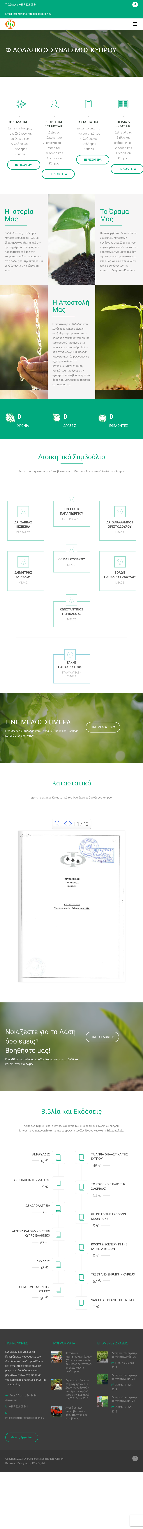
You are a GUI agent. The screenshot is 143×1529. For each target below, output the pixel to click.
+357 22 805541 (18, 1406)
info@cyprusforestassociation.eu (24, 1417)
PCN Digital (38, 1463)
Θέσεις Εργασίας (21, 1437)
